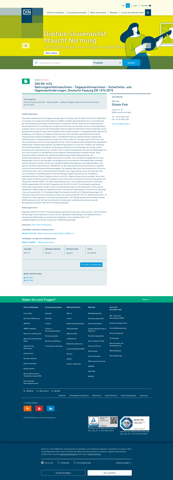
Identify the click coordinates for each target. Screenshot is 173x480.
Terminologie (114, 338)
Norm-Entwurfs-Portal (96, 341)
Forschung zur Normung (53, 346)
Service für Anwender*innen (132, 12)
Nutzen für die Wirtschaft (32, 334)
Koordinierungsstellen (96, 336)
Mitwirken (114, 12)
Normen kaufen (29, 368)
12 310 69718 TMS (137, 434)
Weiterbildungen (115, 351)
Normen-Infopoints (116, 333)
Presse (69, 318)
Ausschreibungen (94, 356)
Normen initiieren (94, 346)
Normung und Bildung (52, 341)
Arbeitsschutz (28, 353)
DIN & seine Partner (98, 12)
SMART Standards (30, 328)
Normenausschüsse (95, 323)
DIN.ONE (91, 366)
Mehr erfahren (51, 53)
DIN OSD (91, 376)
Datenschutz (96, 395)
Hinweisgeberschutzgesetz (79, 395)
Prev (26, 45)
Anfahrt (69, 359)
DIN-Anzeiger (93, 351)
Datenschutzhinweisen (68, 454)
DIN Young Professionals (96, 361)
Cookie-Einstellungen (128, 395)
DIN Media (29, 391)
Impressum (144, 395)
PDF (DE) (28, 277)
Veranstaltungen (72, 328)
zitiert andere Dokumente (41, 225)
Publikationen (71, 339)
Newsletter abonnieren (75, 344)
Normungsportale (116, 356)
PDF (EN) (28, 280)
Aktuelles (48, 313)
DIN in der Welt (72, 334)
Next (147, 45)
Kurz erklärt (28, 313)
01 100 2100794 (104, 430)
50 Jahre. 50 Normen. (74, 364)
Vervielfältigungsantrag (118, 328)
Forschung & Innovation (77, 12)
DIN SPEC (27, 323)
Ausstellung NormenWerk (76, 349)
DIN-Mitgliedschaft (94, 313)
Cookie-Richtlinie (94, 454)
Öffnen (145, 299)
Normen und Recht (30, 358)
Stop (150, 54)
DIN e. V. (69, 313)
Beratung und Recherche (118, 323)
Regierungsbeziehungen (75, 323)
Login (135, 5)
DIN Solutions (44, 391)
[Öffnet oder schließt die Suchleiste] (148, 12)
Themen (48, 323)
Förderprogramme (51, 336)
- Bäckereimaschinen (39, 242)
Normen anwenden (30, 363)
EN (123, 5)
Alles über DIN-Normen (32, 318)
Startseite (61, 395)
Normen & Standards (55, 12)
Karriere (70, 354)
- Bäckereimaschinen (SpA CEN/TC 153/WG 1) (49, 233)
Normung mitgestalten (96, 318)
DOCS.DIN (91, 371)
